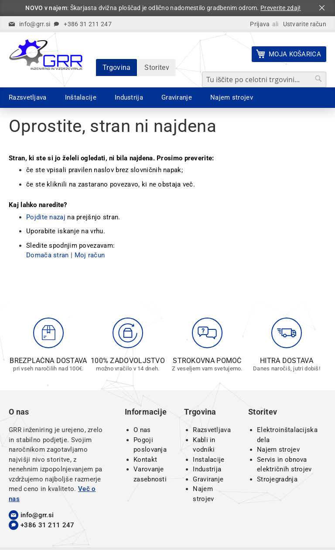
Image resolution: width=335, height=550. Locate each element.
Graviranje (208, 479)
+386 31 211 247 (88, 24)
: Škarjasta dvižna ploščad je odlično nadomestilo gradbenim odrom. (163, 7)
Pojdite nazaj (45, 217)
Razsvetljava (212, 430)
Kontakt (145, 460)
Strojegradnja (277, 479)
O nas (142, 430)
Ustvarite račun (305, 24)
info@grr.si (34, 24)
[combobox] (264, 79)
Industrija (207, 469)
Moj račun (90, 255)
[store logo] (46, 54)
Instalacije (208, 460)
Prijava (260, 24)
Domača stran (47, 255)
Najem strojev (278, 449)
